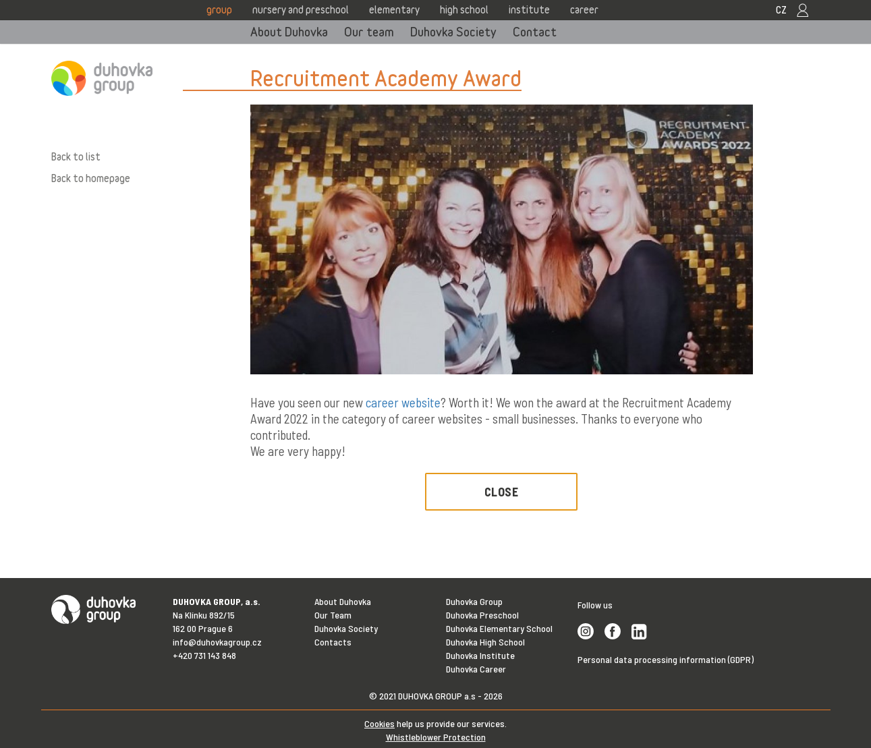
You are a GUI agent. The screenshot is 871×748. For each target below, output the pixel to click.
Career (584, 9)
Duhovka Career (476, 668)
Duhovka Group (474, 601)
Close (501, 491)
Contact (535, 31)
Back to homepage (90, 178)
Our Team (333, 615)
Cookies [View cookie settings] (379, 723)
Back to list (76, 156)
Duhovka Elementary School (499, 628)
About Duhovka (289, 31)
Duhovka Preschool (482, 615)
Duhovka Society (453, 31)
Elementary (394, 9)
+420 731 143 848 (204, 655)
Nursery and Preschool (300, 9)
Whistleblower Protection (436, 737)
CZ (781, 9)
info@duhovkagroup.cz (217, 642)
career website (403, 402)
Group (219, 9)
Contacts (333, 642)
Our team (369, 31)
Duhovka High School (485, 642)
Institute (529, 9)
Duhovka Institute (480, 655)
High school (464, 9)
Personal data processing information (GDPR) (666, 659)
